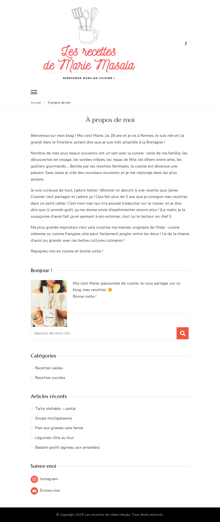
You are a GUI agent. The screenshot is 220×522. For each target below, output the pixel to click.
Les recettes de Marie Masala (107, 514)
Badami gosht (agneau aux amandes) (67, 447)
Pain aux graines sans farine (59, 427)
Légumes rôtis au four (54, 437)
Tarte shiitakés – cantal (55, 408)
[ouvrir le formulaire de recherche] (186, 43)
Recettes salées (49, 368)
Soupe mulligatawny (53, 418)
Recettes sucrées (50, 377)
